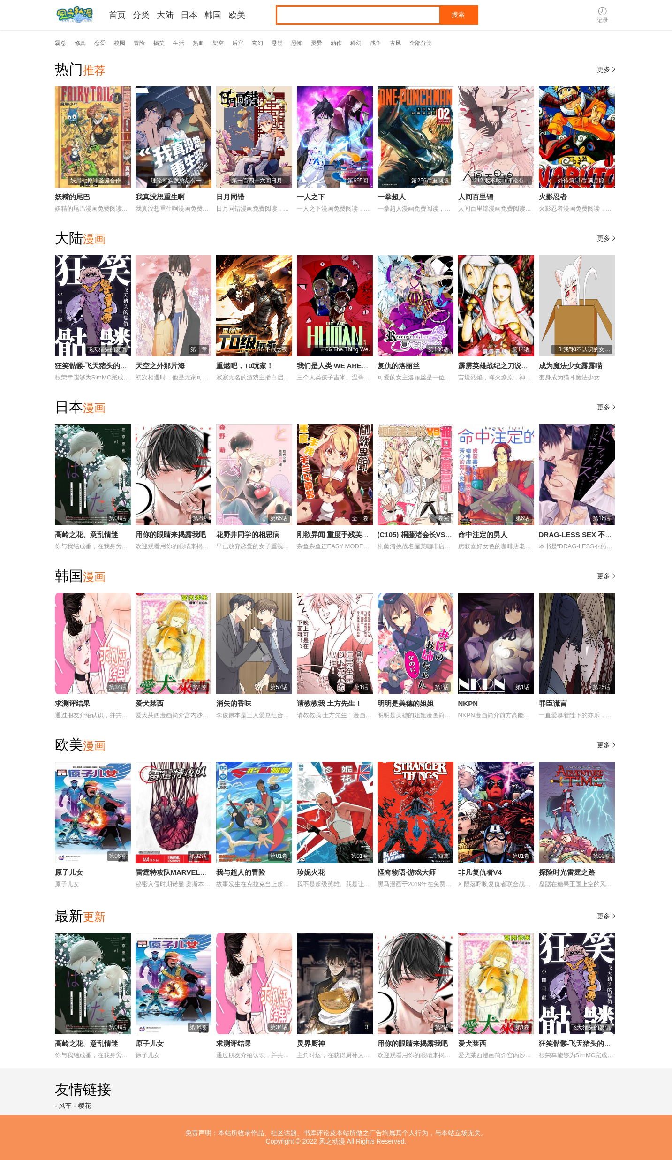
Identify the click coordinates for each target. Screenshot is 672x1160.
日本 (189, 15)
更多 (607, 69)
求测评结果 (72, 703)
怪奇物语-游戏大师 (407, 872)
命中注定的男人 (482, 534)
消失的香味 (233, 703)
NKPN (468, 703)
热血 (198, 43)
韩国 (212, 15)
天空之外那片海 (160, 366)
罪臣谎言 (553, 703)
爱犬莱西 (150, 703)
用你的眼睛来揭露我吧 (171, 534)
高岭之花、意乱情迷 (86, 534)
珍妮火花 (311, 872)
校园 (119, 43)
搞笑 (159, 43)
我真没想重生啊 (160, 197)
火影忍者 (553, 197)
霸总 (60, 43)
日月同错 (230, 197)
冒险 (139, 43)
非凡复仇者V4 (480, 872)
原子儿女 (69, 872)
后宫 (237, 43)
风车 (65, 1105)
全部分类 (420, 43)
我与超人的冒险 (240, 872)
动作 (336, 43)
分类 (141, 15)
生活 (178, 43)
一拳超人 (392, 197)
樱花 (84, 1105)
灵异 (316, 43)
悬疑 (277, 43)
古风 (395, 43)
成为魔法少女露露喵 (570, 366)
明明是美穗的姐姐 (406, 703)
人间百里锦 (475, 197)
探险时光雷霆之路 (567, 872)
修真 (80, 43)
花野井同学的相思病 (247, 534)
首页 (117, 15)
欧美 (236, 15)
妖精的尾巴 (72, 197)
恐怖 (296, 43)
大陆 (165, 15)
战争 (375, 43)
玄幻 (257, 43)
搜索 (458, 14)
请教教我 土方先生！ (329, 703)
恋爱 (100, 43)
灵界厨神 (311, 1043)
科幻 (356, 43)
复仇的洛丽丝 (399, 366)
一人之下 (311, 197)
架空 (218, 43)
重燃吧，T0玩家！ (245, 366)
